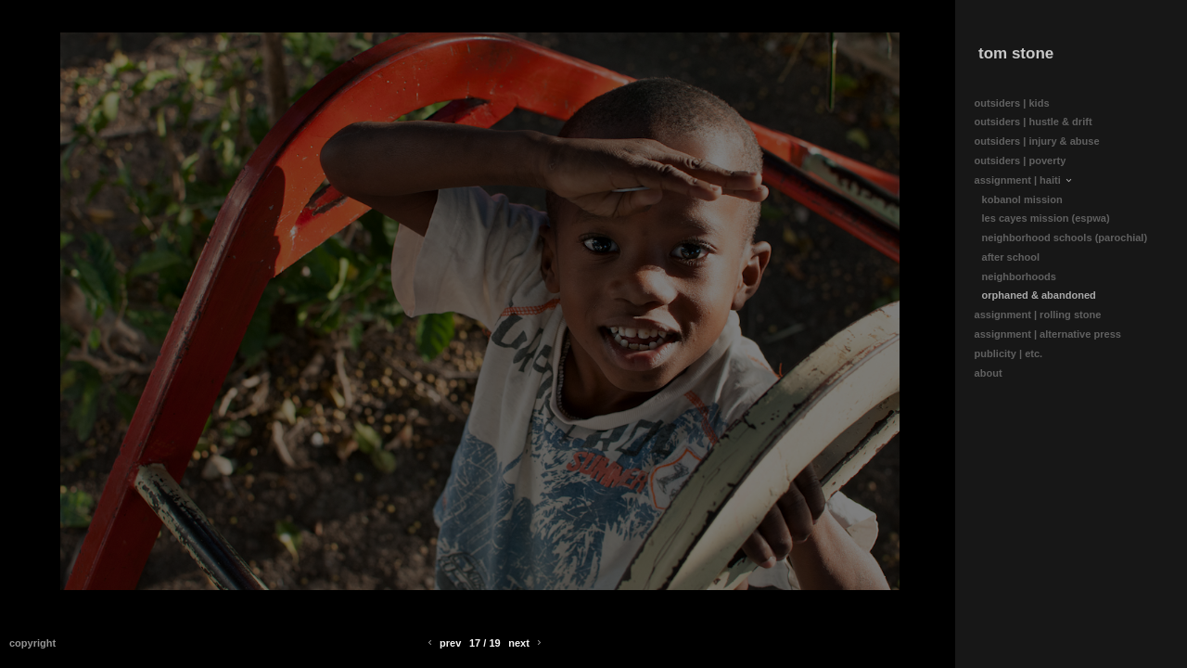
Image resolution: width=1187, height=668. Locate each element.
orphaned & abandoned (1039, 295)
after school (1011, 257)
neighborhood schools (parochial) (1065, 237)
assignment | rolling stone (1045, 315)
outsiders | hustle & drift (1033, 121)
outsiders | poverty (1020, 160)
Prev (443, 643)
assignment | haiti (1024, 180)
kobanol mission (1022, 199)
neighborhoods (1019, 276)
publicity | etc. (1015, 354)
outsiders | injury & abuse (1037, 141)
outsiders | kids (1012, 103)
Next (526, 643)
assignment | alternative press (1055, 334)
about (995, 373)
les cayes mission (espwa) (1046, 218)
